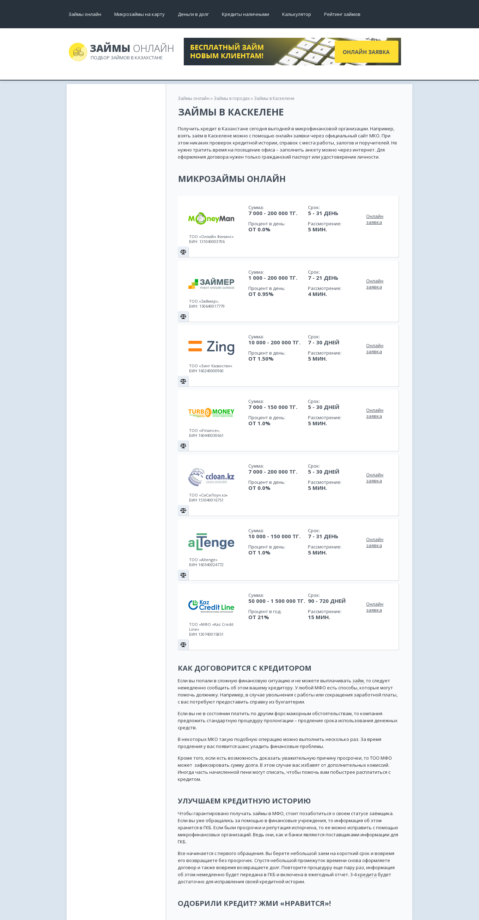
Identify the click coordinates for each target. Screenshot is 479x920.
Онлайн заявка (374, 219)
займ (358, 680)
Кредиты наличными (245, 14)
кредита (367, 874)
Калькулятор (296, 14)
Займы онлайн (84, 14)
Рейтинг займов (342, 14)
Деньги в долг (193, 14)
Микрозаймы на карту (139, 14)
